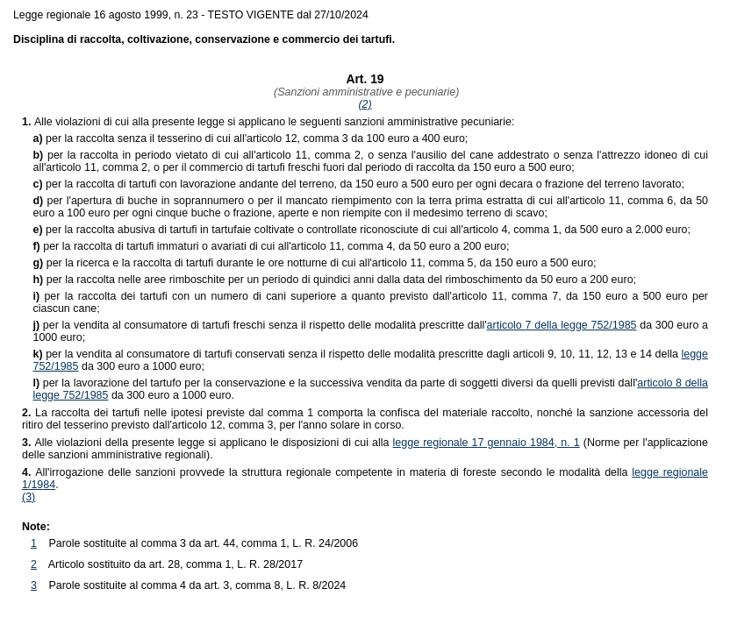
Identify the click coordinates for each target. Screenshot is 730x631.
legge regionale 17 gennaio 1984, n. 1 (486, 442)
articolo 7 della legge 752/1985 (562, 325)
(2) (364, 104)
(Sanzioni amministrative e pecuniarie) (365, 92)
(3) (28, 497)
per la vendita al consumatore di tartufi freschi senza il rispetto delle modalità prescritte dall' (259, 325)
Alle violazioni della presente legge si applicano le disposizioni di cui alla (207, 442)
